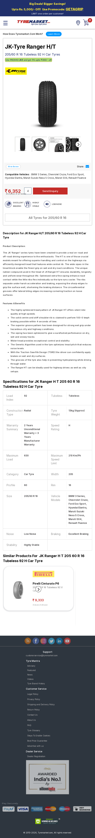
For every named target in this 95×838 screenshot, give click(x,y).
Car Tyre (37, 591)
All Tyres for (47, 218)
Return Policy (33, 709)
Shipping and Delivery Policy (41, 704)
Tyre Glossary (33, 730)
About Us (31, 720)
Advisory (31, 666)
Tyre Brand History (36, 683)
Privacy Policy (33, 699)
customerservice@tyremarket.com (42, 655)
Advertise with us (35, 746)
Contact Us (32, 715)
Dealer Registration (36, 756)
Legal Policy (32, 694)
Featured (31, 670)
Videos (30, 679)
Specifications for (41, 384)
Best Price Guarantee (37, 741)
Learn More (54, 34)
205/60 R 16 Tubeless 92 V (48, 587)
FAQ (29, 725)
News (29, 675)
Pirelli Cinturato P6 (46, 583)
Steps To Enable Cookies (38, 735)
